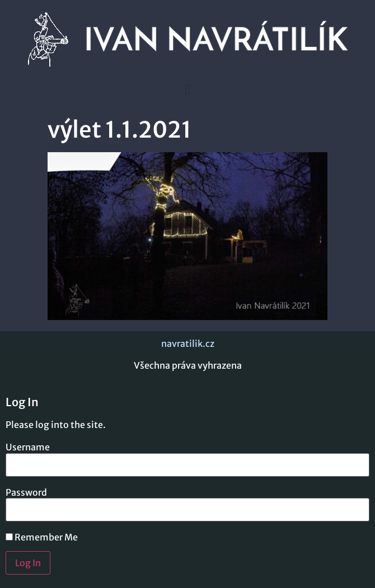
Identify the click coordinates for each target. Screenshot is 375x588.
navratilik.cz (187, 343)
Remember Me (42, 537)
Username (28, 447)
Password (26, 492)
